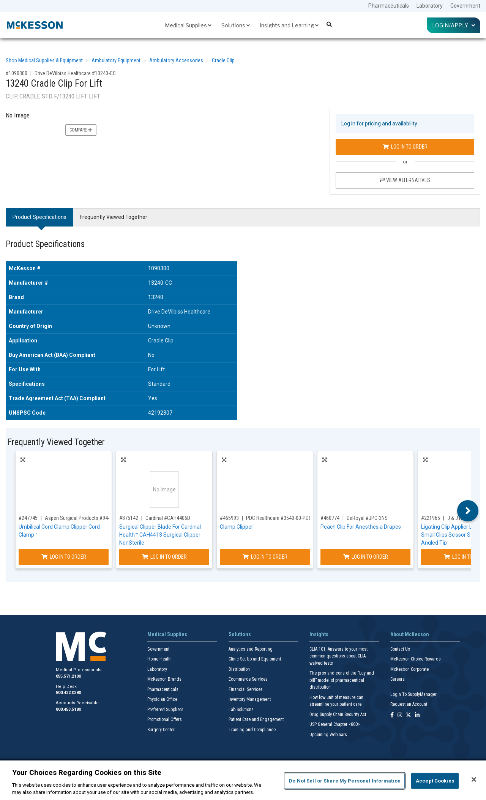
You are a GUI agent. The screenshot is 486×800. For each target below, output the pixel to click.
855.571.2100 (68, 676)
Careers (397, 679)
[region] (243, 780)
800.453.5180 (68, 709)
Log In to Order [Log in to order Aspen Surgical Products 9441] (63, 557)
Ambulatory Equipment (116, 60)
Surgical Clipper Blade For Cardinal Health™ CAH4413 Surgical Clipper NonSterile (160, 535)
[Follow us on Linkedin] (417, 715)
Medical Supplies (188, 25)
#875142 (128, 518)
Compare (80, 130)
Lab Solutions (241, 709)
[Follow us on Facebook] (392, 715)
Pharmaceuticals (388, 6)
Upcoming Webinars (328, 734)
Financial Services (246, 689)
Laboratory (430, 6)
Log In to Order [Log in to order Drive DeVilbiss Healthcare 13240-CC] (405, 147)
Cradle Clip (223, 60)
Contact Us (400, 649)
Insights (318, 634)
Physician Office (162, 699)
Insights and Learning (289, 25)
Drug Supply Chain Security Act (337, 714)
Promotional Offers (164, 719)
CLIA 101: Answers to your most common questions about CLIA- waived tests (338, 656)
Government (465, 6)
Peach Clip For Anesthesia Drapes (360, 527)
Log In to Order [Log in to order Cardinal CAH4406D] (164, 557)
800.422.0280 (68, 692)
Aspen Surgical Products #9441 (79, 518)
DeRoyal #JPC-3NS (367, 518)
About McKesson (409, 634)
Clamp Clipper (236, 527)
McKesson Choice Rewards (415, 659)
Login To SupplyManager (413, 694)
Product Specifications (39, 217)
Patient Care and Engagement (256, 719)
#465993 (229, 518)
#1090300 (16, 73)
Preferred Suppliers (165, 709)
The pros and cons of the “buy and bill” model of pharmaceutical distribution (341, 680)
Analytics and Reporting (251, 649)
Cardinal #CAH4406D (167, 518)
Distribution (239, 669)
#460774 (329, 518)
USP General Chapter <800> (334, 724)
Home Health (159, 659)
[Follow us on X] (408, 715)
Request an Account (408, 704)
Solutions (235, 25)
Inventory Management (250, 699)
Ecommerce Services (248, 679)
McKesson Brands (164, 679)
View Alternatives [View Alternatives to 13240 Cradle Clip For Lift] (405, 180)
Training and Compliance (252, 729)
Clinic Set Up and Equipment (255, 659)
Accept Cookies (435, 781)
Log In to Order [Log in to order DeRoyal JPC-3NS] (365, 557)
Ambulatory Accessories (176, 60)
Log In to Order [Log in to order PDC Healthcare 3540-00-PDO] (265, 557)
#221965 (430, 518)
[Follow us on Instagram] (400, 715)
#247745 (28, 518)
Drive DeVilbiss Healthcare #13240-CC (75, 73)
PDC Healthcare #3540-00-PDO (279, 518)
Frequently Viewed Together (113, 217)
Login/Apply (453, 25)
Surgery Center (161, 729)
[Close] (473, 779)
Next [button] (468, 510)
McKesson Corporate (409, 669)
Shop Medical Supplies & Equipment (44, 60)
